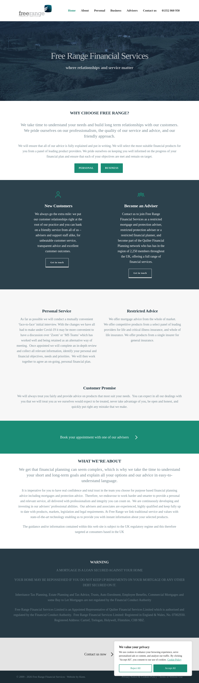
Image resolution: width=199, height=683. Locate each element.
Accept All (170, 668)
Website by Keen (76, 676)
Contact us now (99, 654)
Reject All (135, 668)
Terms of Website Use (171, 676)
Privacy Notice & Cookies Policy (139, 676)
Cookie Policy (174, 659)
